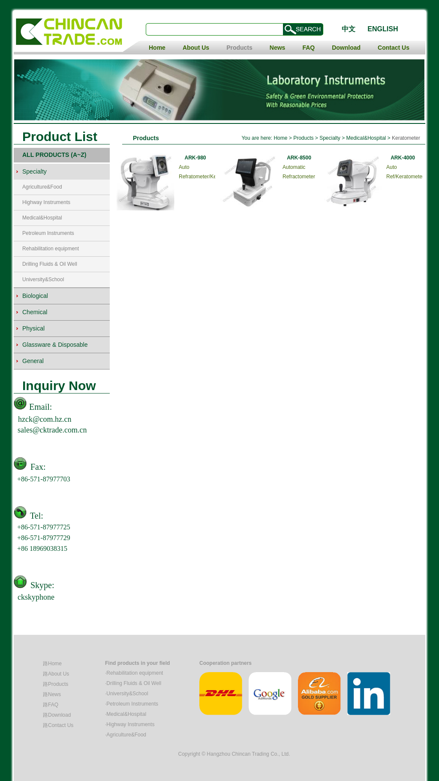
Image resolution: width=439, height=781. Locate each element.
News (278, 47)
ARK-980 (195, 158)
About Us (196, 47)
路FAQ (50, 705)
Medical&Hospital (42, 218)
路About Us (56, 674)
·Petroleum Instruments (131, 704)
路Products (55, 684)
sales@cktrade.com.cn (52, 430)
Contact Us (393, 47)
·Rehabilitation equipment (134, 673)
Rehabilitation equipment (50, 249)
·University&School (126, 694)
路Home (52, 664)
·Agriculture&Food (125, 735)
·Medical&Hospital (125, 714)
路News (52, 694)
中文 (348, 29)
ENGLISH (382, 29)
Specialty (329, 138)
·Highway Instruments (129, 724)
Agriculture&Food (42, 187)
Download (346, 47)
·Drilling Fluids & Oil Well (133, 683)
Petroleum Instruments (48, 233)
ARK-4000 (403, 158)
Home (157, 47)
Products (239, 47)
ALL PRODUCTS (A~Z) (54, 154)
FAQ (308, 47)
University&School (43, 279)
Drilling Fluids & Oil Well (49, 264)
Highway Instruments (46, 202)
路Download (57, 715)
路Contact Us (58, 725)
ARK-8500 (299, 158)
